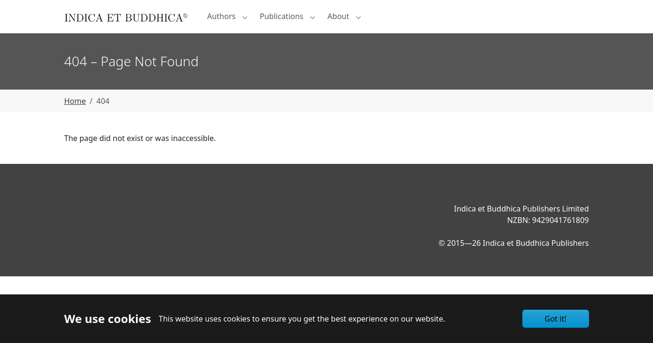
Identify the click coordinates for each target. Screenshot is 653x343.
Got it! (555, 318)
